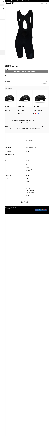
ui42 (14, 208)
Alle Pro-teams (28, 196)
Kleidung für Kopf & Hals (6, 175)
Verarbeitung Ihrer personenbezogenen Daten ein (32, 128)
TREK (27, 193)
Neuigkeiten (4, 162)
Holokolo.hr (21, 211)
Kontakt (3, 140)
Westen (3, 176)
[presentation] (2, 102)
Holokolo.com (10, 211)
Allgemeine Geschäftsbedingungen (32, 152)
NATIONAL (28, 195)
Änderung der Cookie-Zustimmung (8, 154)
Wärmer (3, 173)
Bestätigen (42, 126)
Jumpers (27, 175)
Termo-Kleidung (5, 169)
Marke (3, 195)
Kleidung (4, 190)
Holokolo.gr (4, 212)
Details (3, 78)
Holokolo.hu (15, 209)
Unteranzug (4, 179)
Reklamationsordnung (6, 149)
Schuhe (3, 193)
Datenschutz (28, 149)
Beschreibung (4, 75)
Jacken (3, 167)
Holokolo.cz (4, 209)
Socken (3, 172)
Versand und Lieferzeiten (30, 140)
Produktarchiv (4, 142)
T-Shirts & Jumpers (5, 178)
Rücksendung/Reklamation (7, 152)
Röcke (27, 178)
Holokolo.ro (20, 209)
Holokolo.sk (18, 208)
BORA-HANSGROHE (30, 190)
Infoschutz (28, 151)
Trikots (3, 164)
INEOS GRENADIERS (30, 192)
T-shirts (27, 176)
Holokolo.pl (10, 209)
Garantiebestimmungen (6, 151)
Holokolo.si (4, 211)
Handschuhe (4, 170)
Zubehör (3, 192)
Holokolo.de (15, 211)
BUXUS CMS (9, 208)
